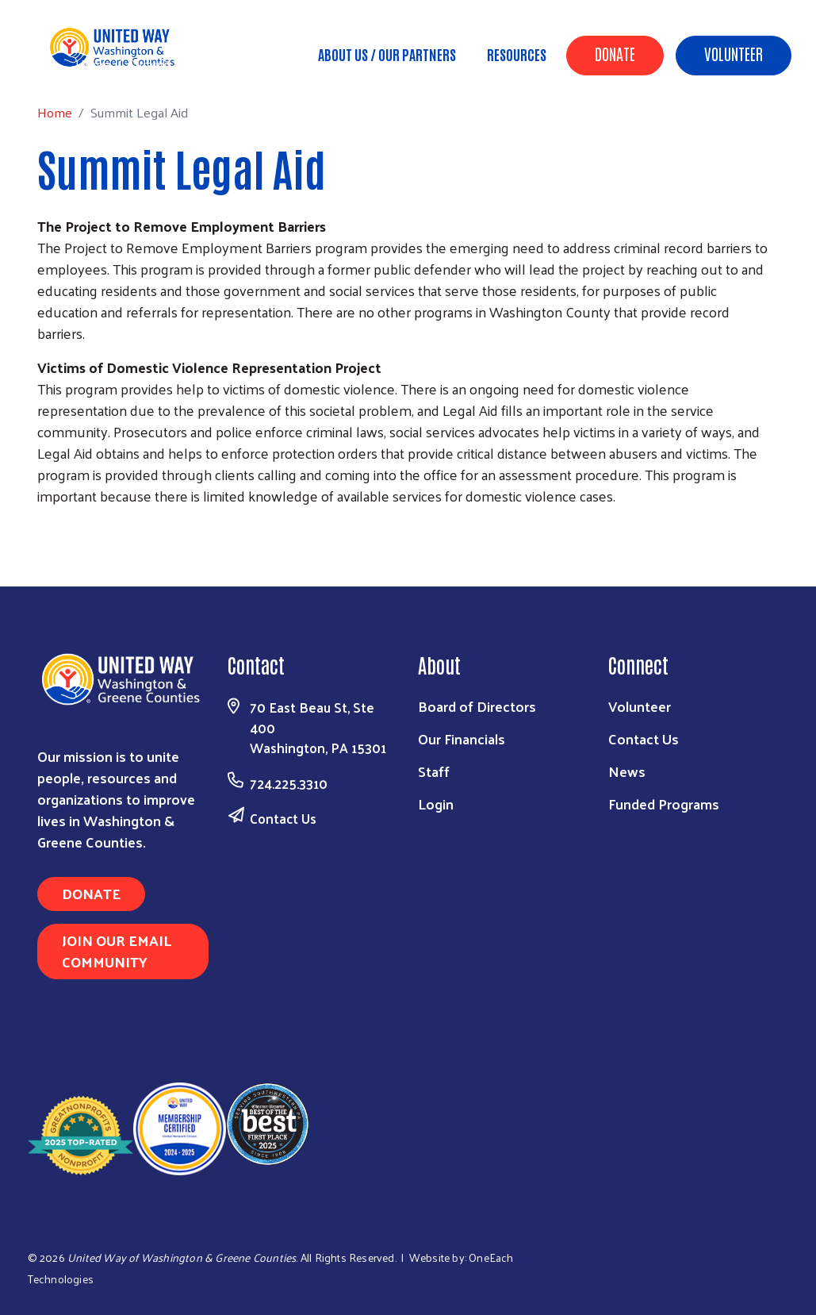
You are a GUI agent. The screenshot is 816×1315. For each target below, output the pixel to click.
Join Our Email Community (116, 951)
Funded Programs (663, 803)
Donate (615, 53)
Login (436, 803)
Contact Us (283, 818)
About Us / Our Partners (387, 53)
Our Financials (461, 738)
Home (92, 64)
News (627, 771)
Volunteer (733, 53)
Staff (434, 771)
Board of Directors (477, 706)
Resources (516, 53)
